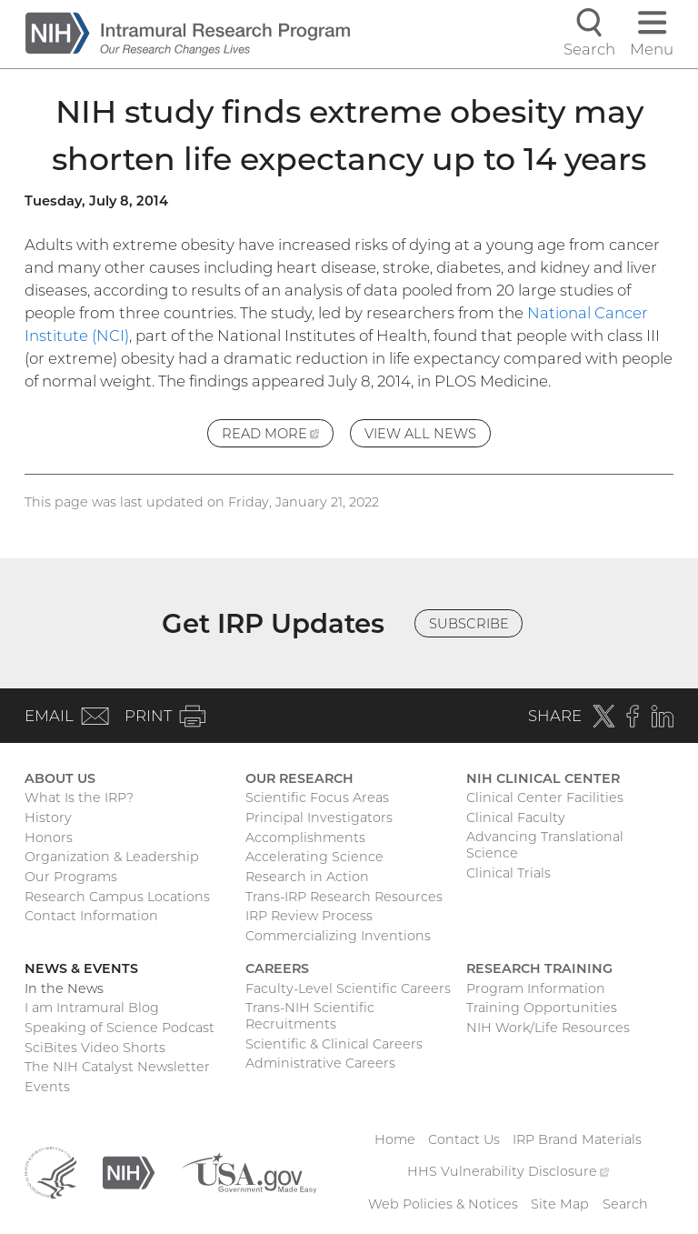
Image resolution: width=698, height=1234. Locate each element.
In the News (64, 988)
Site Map (560, 1204)
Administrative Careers (320, 1063)
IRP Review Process (309, 916)
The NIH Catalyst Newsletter (117, 1066)
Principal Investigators (319, 817)
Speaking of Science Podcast (119, 1027)
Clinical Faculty (515, 817)
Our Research (299, 778)
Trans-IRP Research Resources (344, 896)
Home (394, 1139)
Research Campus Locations (117, 896)
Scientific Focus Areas (317, 797)
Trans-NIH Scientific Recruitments (309, 1015)
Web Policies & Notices (443, 1204)
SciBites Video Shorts (95, 1047)
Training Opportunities (541, 1007)
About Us (60, 778)
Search (625, 1204)
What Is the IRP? (79, 797)
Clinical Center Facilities (544, 797)
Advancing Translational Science (544, 844)
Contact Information (91, 916)
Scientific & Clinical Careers (334, 1044)
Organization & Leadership (112, 856)
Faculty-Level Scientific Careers (348, 988)
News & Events (81, 968)
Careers (277, 968)
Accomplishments (305, 837)
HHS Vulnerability (508, 1171)
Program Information (535, 988)
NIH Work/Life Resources (548, 1027)
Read (278, 436)
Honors (49, 837)
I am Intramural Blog (92, 1007)
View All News (420, 434)
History (48, 817)
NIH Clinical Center (543, 778)
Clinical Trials (508, 873)
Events (47, 1086)
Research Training (539, 968)
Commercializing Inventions (338, 936)
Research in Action (307, 876)
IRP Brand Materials (577, 1139)
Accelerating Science (314, 856)
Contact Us (464, 1139)
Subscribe (469, 624)
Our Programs (71, 876)
